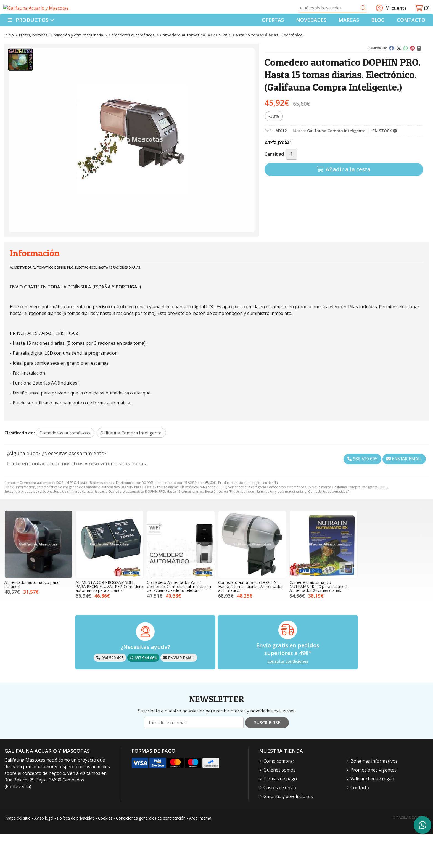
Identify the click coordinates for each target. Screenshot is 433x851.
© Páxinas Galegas (410, 834)
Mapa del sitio (18, 834)
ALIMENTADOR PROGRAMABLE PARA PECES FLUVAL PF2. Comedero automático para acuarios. (109, 602)
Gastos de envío (279, 804)
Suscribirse (267, 739)
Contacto (359, 804)
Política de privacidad (75, 834)
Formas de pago (280, 795)
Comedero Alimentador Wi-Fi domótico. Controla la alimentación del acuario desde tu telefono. (179, 602)
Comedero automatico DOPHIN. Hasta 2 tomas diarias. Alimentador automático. (250, 602)
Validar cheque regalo (372, 795)
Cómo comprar (278, 778)
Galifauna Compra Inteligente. (355, 503)
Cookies (105, 834)
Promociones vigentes (373, 786)
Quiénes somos (279, 786)
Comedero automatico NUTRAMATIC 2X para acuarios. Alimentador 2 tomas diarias (318, 602)
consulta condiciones (288, 677)
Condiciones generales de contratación (151, 834)
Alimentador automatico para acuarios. (31, 600)
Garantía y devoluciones (288, 813)
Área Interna (200, 834)
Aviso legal (43, 834)
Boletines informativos (374, 778)
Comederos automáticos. (287, 503)
